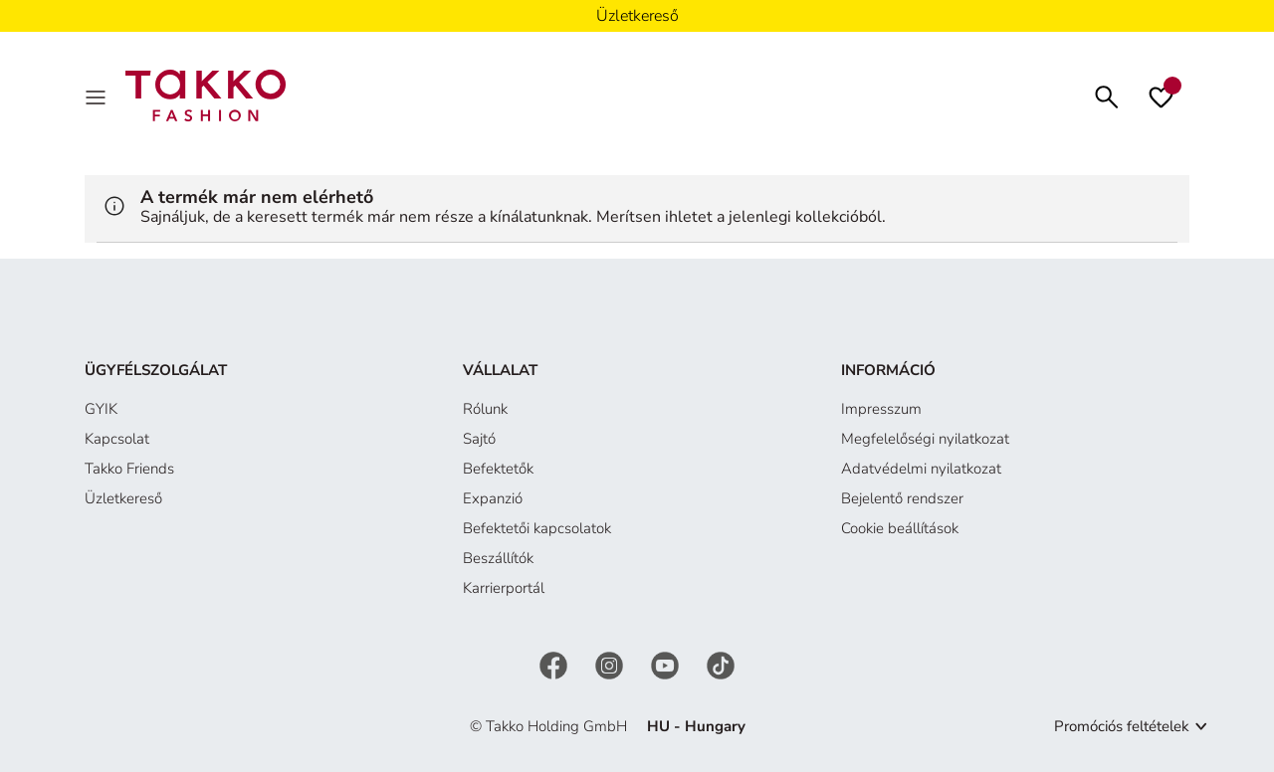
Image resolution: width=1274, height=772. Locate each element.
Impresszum (881, 409)
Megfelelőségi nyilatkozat (925, 439)
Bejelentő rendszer (902, 498)
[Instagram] (611, 664)
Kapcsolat (117, 439)
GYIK (101, 409)
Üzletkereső (123, 498)
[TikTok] (721, 664)
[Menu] (97, 95)
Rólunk (485, 409)
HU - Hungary (696, 726)
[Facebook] (555, 664)
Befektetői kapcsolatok (537, 528)
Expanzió (493, 498)
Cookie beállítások (899, 528)
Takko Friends (129, 469)
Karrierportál (503, 588)
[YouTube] (667, 664)
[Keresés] (1107, 95)
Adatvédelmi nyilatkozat (921, 469)
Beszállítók (498, 558)
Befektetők (498, 469)
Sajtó (479, 439)
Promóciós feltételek (1121, 726)
